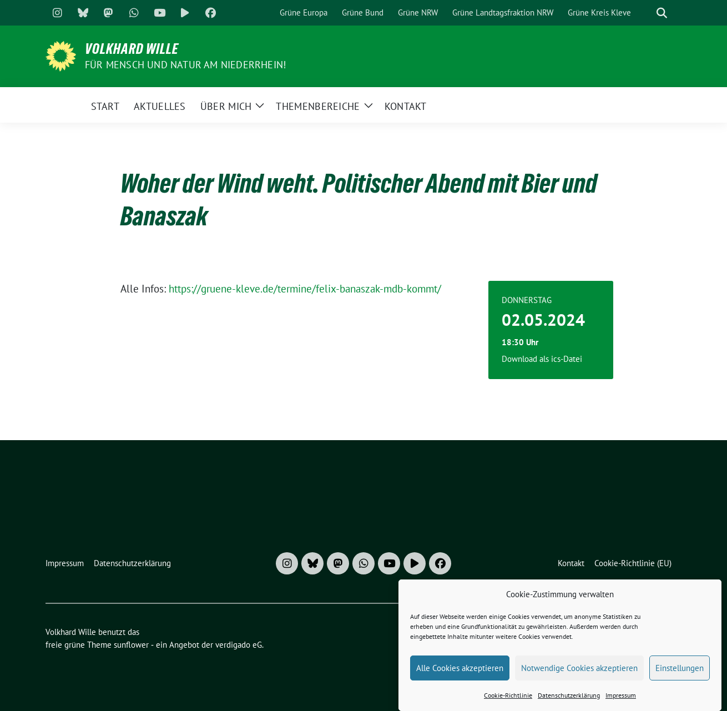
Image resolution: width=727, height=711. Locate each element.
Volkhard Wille (132, 49)
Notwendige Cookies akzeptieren (579, 674)
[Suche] (646, 13)
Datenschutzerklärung (569, 701)
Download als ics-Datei (542, 359)
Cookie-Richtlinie (508, 701)
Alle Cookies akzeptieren (459, 674)
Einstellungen (679, 674)
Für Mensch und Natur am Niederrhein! (185, 64)
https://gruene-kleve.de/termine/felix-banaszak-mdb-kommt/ (305, 288)
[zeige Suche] (662, 13)
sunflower (131, 644)
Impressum (620, 701)
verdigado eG (238, 644)
